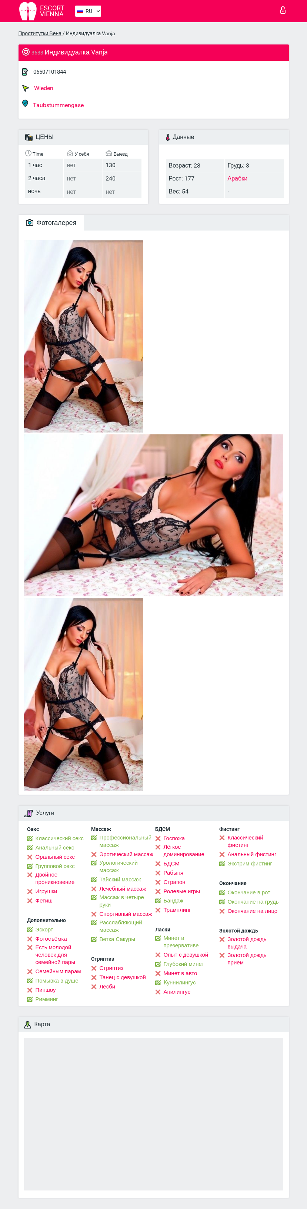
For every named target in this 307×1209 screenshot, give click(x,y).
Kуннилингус (180, 982)
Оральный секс (55, 857)
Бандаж (174, 900)
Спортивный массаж (126, 914)
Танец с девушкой (123, 977)
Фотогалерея (51, 222)
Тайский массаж (120, 879)
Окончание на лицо (253, 911)
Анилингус (177, 991)
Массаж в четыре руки (122, 901)
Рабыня (174, 873)
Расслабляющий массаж (121, 926)
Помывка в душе (57, 980)
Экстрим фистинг (250, 863)
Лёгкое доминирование (184, 851)
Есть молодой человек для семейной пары (55, 954)
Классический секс (60, 838)
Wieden (37, 88)
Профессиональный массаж (126, 841)
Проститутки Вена (40, 33)
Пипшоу (46, 990)
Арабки (238, 178)
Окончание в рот (249, 892)
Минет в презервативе (181, 942)
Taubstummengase (53, 104)
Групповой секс (55, 866)
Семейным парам (58, 971)
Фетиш (44, 900)
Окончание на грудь (253, 901)
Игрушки (46, 891)
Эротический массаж (126, 854)
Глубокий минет (184, 964)
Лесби (108, 986)
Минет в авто (180, 973)
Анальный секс (55, 847)
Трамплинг (177, 910)
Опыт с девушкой (186, 954)
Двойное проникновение (55, 878)
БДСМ (172, 863)
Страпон (175, 882)
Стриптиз (112, 968)
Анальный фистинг (252, 854)
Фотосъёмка (51, 938)
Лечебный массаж (123, 888)
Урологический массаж (119, 866)
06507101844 (49, 72)
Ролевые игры (182, 891)
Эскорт (44, 929)
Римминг (47, 999)
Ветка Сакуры (117, 939)
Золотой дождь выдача (247, 943)
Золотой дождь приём (247, 959)
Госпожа (174, 838)
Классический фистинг (245, 841)
